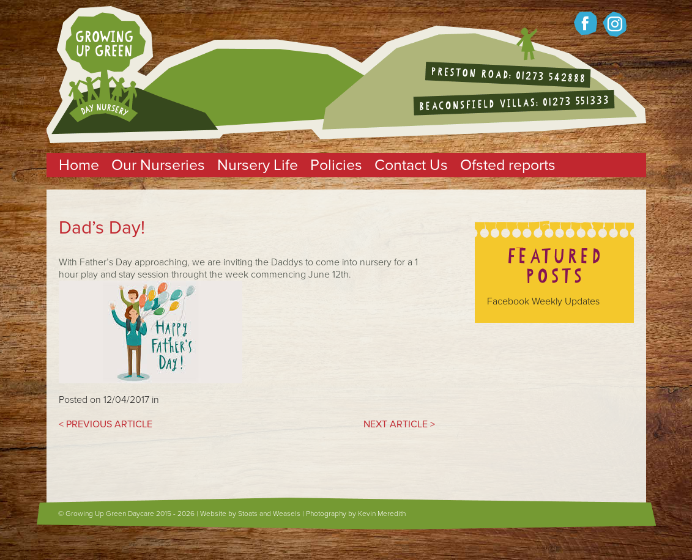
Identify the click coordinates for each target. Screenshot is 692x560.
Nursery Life (257, 165)
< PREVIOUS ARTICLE (105, 424)
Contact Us (411, 165)
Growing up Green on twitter (615, 24)
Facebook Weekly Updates (543, 301)
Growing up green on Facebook (585, 23)
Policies (336, 165)
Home (79, 165)
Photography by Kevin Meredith (356, 513)
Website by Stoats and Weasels (250, 513)
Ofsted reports (508, 165)
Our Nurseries (158, 165)
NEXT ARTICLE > (399, 424)
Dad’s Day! (102, 227)
